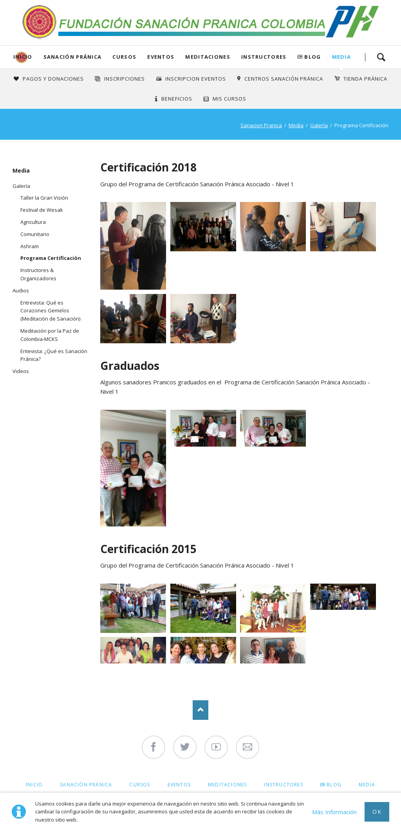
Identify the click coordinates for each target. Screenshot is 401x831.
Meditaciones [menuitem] (227, 784)
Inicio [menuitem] (34, 784)
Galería (319, 125)
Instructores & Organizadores (38, 274)
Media (341, 56)
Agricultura (33, 221)
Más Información (334, 812)
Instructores (264, 56)
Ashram (29, 246)
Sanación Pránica (72, 56)
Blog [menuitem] (334, 784)
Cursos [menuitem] (139, 784)
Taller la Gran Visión (44, 197)
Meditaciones (207, 56)
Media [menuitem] (367, 784)
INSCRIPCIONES (124, 78)
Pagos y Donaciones (53, 78)
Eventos (160, 56)
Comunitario (34, 234)
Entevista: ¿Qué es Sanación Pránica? (53, 355)
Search (381, 57)
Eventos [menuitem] (179, 784)
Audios (21, 290)
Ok (376, 811)
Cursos (124, 56)
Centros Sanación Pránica (283, 78)
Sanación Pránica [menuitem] (86, 784)
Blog (312, 56)
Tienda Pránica (365, 78)
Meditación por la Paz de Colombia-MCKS (49, 334)
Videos (21, 371)
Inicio (23, 56)
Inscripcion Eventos (195, 78)
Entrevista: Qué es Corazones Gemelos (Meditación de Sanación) (50, 311)
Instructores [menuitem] (283, 784)
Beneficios (176, 98)
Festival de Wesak (41, 209)
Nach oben (200, 710)
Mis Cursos (229, 98)
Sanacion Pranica (261, 125)
